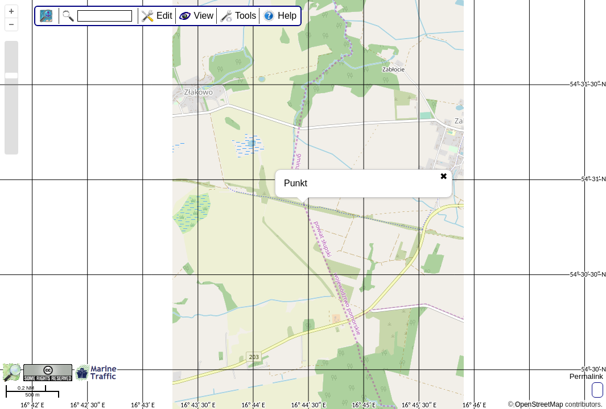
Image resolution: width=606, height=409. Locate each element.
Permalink (586, 376)
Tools (245, 15)
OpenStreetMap (539, 404)
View (203, 15)
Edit (164, 15)
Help (287, 15)
